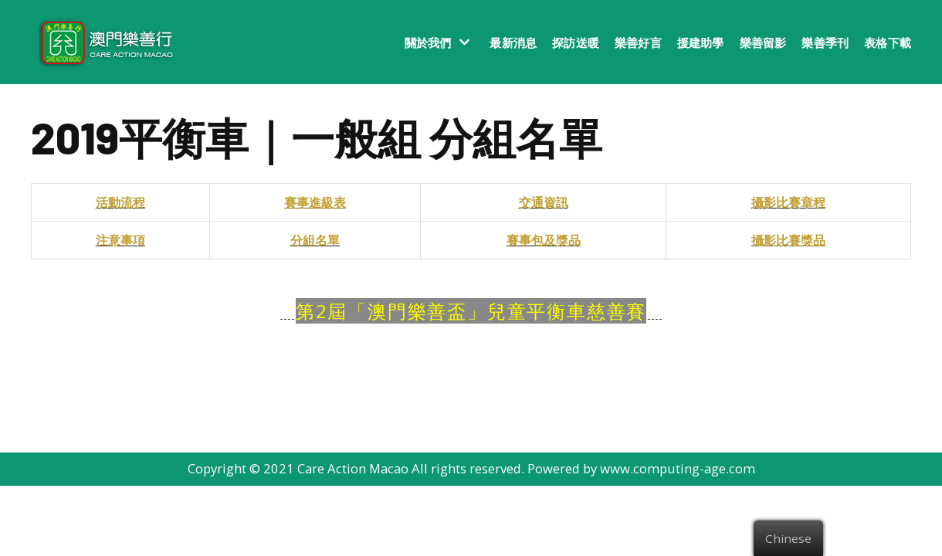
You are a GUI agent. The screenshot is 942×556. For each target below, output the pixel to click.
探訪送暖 (575, 42)
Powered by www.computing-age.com (644, 539)
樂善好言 (638, 42)
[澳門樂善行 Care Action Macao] (102, 42)
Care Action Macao (351, 539)
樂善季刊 (825, 42)
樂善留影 (763, 42)
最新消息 (513, 42)
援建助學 (700, 42)
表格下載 (887, 42)
